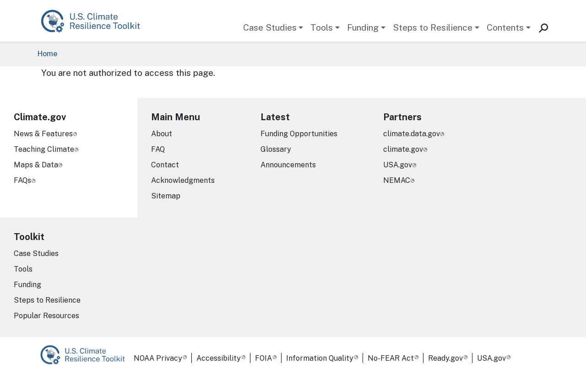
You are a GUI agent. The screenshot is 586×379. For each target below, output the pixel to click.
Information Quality (319, 358)
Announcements (288, 164)
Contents (505, 27)
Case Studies (270, 27)
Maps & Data (36, 164)
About (161, 133)
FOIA (263, 358)
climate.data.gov (411, 133)
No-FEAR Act (391, 358)
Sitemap (165, 196)
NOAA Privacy (158, 358)
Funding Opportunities (298, 133)
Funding (363, 27)
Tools (321, 27)
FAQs (22, 180)
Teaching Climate (44, 149)
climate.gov (403, 149)
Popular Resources (46, 315)
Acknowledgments (183, 180)
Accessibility (218, 358)
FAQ (158, 149)
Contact (165, 164)
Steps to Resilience (432, 27)
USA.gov (397, 164)
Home (47, 53)
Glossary (275, 149)
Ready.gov (445, 358)
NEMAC (396, 180)
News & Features (43, 133)
